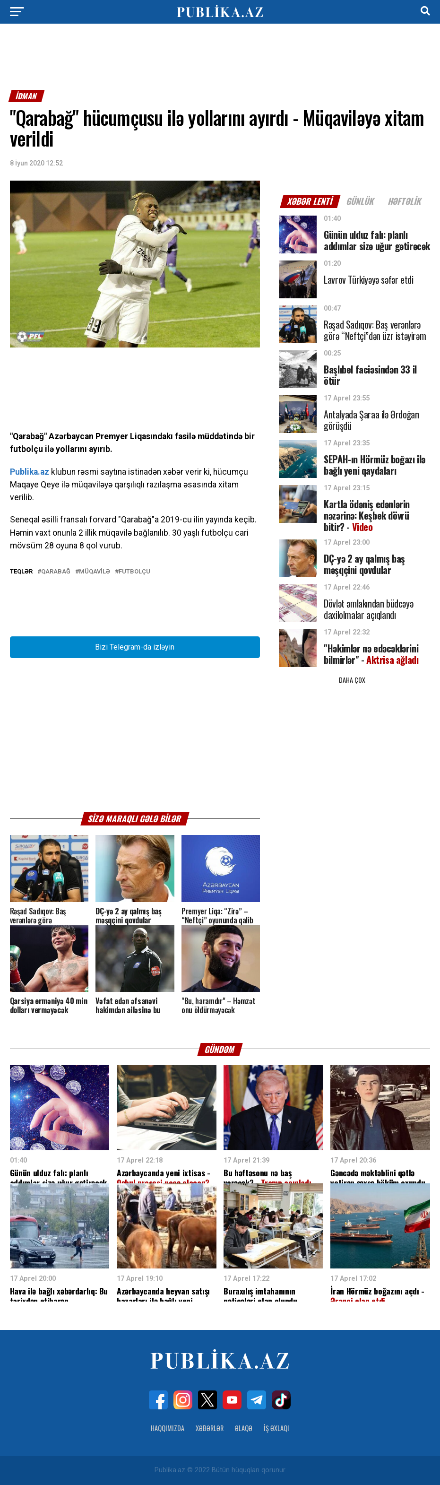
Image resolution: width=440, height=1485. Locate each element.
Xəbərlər (210, 1428)
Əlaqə (243, 1428)
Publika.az (29, 472)
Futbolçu (134, 572)
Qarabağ (55, 572)
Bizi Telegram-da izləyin (134, 647)
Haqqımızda (167, 1428)
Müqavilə (94, 572)
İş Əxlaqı (276, 1428)
